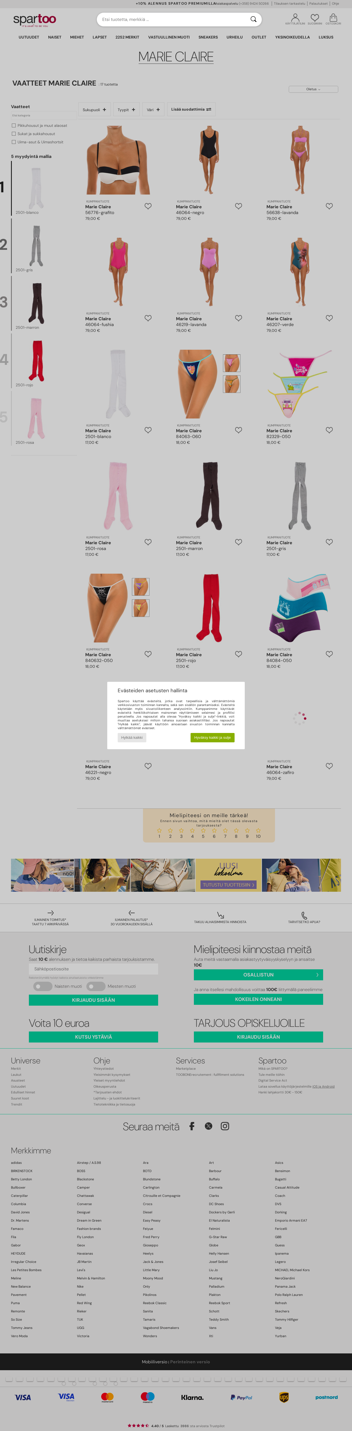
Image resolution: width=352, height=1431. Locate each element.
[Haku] (253, 19)
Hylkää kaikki (132, 737)
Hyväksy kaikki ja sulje (212, 737)
